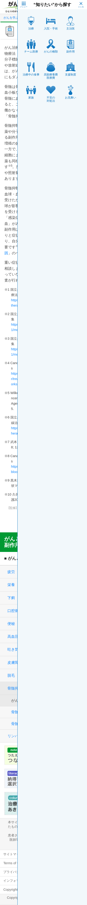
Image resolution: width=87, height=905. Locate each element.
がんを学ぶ (11, 17)
